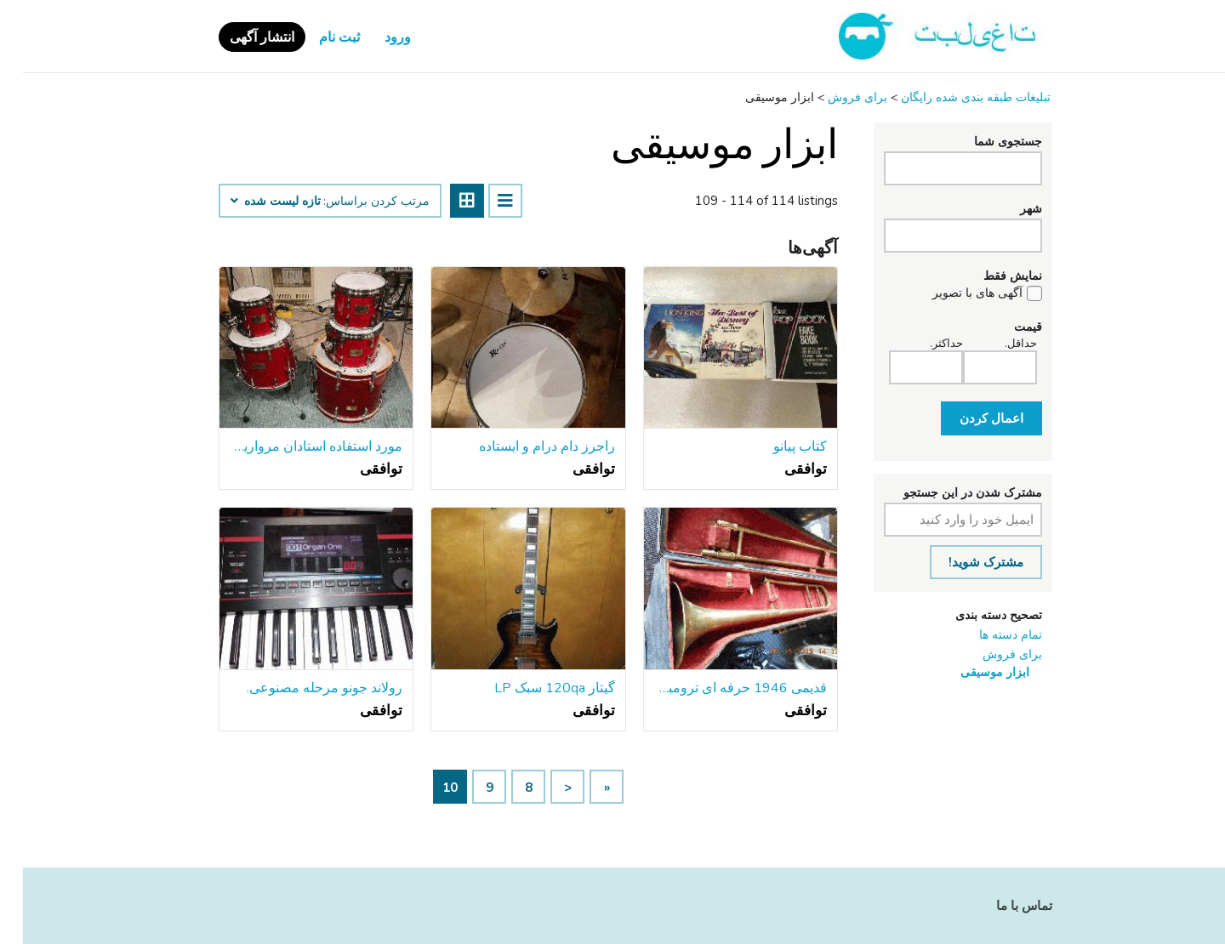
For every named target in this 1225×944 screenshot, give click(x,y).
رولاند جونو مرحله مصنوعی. (301, 688)
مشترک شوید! (963, 562)
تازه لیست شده (253, 201)
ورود (375, 37)
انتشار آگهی (239, 37)
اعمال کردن (968, 418)
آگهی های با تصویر (954, 293)
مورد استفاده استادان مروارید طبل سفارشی (293, 446)
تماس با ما (1001, 905)
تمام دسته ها (987, 635)
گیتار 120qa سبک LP (531, 688)
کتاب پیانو (777, 446)
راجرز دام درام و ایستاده (524, 446)
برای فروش (989, 654)
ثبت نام (316, 37)
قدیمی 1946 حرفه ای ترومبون (717, 688)
